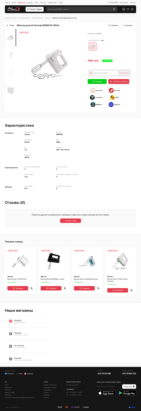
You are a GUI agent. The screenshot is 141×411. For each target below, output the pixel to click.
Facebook (9, 374)
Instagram (28, 374)
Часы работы (124, 2)
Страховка (47, 390)
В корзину (18, 288)
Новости (7, 2)
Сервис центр (52, 2)
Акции (14, 2)
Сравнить (113, 25)
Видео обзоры (10, 393)
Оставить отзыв (70, 221)
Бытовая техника (24, 18)
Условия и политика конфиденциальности (19, 398)
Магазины (8, 387)
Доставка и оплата (50, 387)
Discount (47, 395)
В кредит (97, 81)
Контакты (43, 2)
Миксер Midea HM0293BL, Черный (52, 279)
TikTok (19, 374)
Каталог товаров (34, 9)
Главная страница (11, 18)
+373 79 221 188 (113, 2)
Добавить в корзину (118, 81)
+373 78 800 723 (129, 373)
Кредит (46, 393)
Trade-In (60, 2)
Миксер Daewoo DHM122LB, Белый (86, 279)
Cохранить (127, 25)
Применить (124, 73)
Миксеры (48, 18)
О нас (36, 2)
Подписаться (129, 387)
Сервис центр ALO (50, 385)
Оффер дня (21, 2)
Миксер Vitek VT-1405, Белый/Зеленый (117, 280)
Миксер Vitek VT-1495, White (17, 279)
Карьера (30, 2)
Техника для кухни (37, 18)
